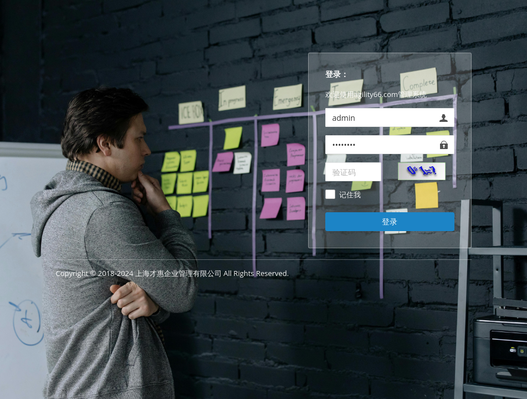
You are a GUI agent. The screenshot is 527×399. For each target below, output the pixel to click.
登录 (389, 221)
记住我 (350, 195)
